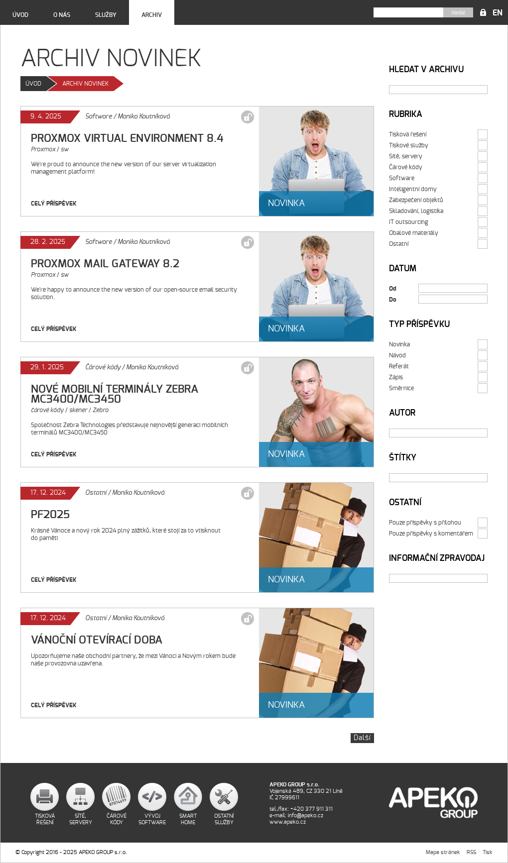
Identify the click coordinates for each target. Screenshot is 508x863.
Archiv (151, 15)
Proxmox (43, 149)
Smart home (188, 819)
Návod (397, 355)
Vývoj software (152, 819)
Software (98, 116)
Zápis (396, 377)
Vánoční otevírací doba (96, 640)
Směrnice (401, 388)
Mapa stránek (443, 852)
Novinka (399, 344)
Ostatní (96, 493)
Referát (399, 366)
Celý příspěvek (54, 204)
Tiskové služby (408, 145)
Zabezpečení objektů (416, 200)
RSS (471, 852)
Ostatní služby (224, 819)
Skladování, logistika (416, 211)
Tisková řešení (407, 134)
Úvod (20, 15)
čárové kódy (47, 410)
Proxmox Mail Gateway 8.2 (105, 263)
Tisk (488, 852)
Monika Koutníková (144, 116)
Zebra (100, 410)
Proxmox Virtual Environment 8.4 (127, 138)
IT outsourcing (408, 222)
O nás (61, 15)
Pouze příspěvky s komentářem (431, 534)
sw (65, 149)
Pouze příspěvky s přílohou (425, 523)
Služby (106, 15)
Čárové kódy (103, 367)
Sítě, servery (405, 156)
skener (78, 410)
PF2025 (50, 514)
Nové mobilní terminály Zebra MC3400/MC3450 (114, 394)
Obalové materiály (413, 233)
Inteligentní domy (413, 189)
